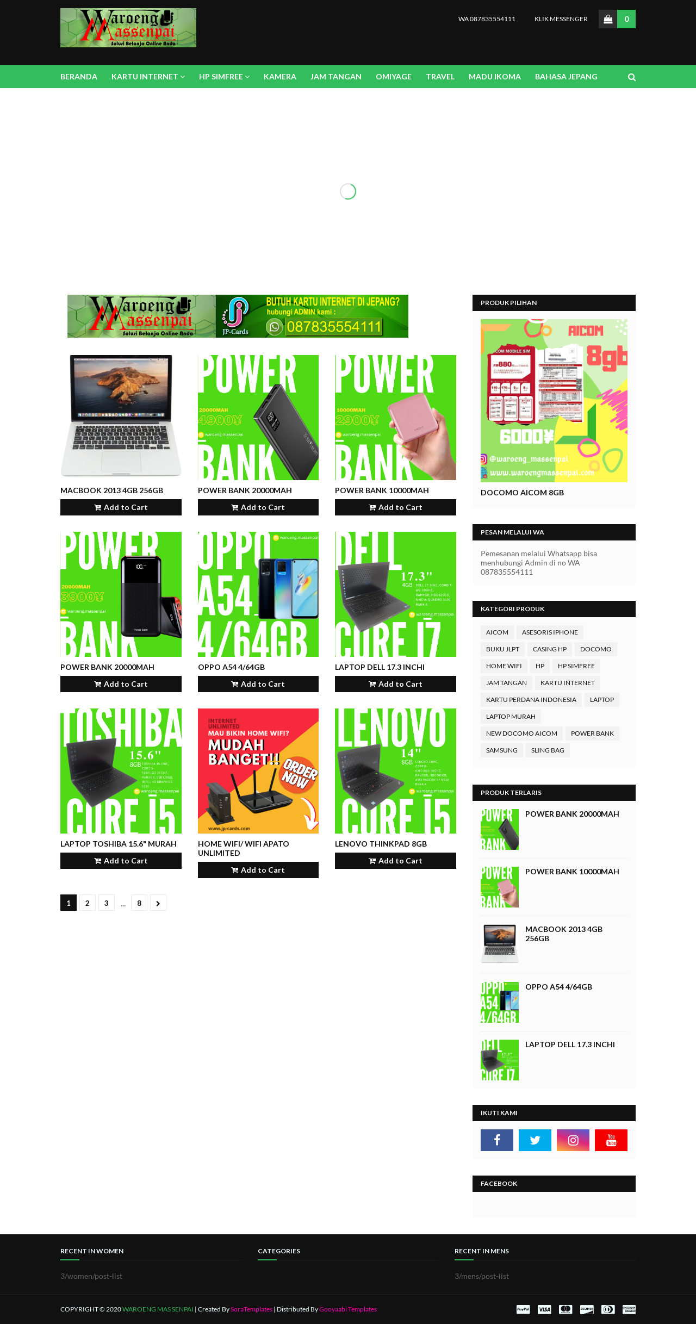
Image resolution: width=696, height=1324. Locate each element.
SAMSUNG (502, 750)
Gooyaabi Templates (348, 1309)
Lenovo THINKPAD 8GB (381, 843)
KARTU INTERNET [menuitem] (144, 76)
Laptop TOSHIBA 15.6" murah (118, 843)
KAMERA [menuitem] (280, 76)
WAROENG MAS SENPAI (158, 1309)
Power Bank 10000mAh (382, 490)
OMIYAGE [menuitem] (394, 76)
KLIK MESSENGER (561, 19)
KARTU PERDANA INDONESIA (531, 699)
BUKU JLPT (502, 649)
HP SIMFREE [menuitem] (221, 76)
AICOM (497, 632)
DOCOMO (596, 649)
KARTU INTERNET (567, 683)
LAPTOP (602, 699)
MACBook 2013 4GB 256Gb (111, 490)
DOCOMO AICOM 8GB (522, 492)
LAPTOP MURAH (511, 716)
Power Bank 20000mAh (245, 490)
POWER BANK (592, 733)
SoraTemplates (251, 1309)
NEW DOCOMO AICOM (521, 733)
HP (540, 666)
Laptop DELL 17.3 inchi (380, 667)
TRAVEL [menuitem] (440, 76)
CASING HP (550, 649)
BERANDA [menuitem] (78, 76)
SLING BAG (547, 750)
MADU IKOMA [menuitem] (495, 76)
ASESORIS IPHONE (550, 632)
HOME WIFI (504, 666)
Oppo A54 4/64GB (231, 667)
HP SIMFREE (576, 666)
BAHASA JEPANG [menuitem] (566, 76)
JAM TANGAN (506, 683)
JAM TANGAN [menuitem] (336, 76)
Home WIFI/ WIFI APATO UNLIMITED (243, 848)
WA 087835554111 (486, 19)
